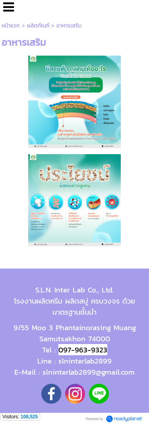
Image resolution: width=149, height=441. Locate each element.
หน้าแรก (11, 25)
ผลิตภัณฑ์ (38, 25)
